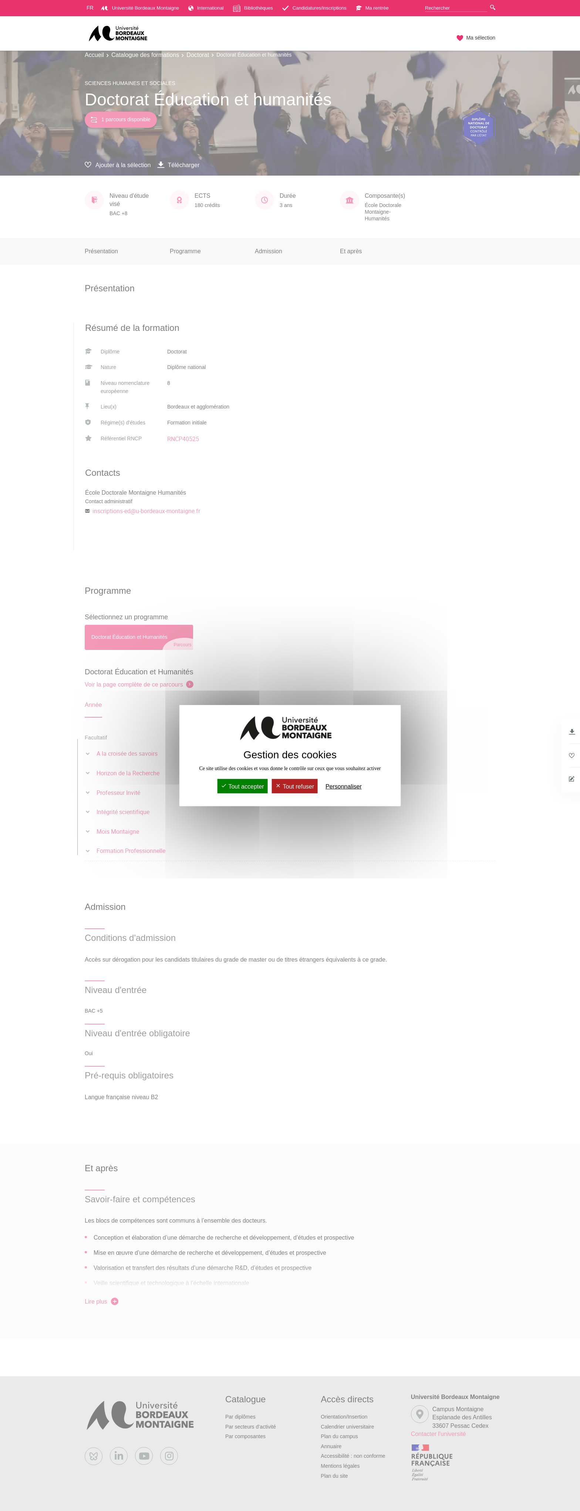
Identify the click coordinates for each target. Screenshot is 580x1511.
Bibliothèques (253, 8)
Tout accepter (242, 786)
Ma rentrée (372, 8)
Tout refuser (294, 786)
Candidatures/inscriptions (314, 8)
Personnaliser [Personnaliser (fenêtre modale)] (344, 786)
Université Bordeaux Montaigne (140, 8)
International (206, 8)
